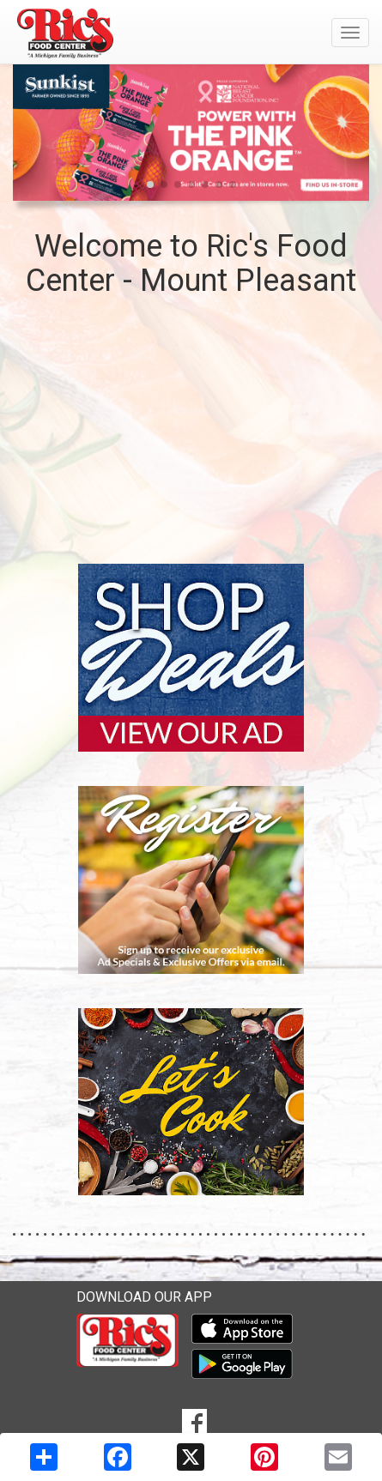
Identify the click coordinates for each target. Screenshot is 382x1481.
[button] (150, 184)
